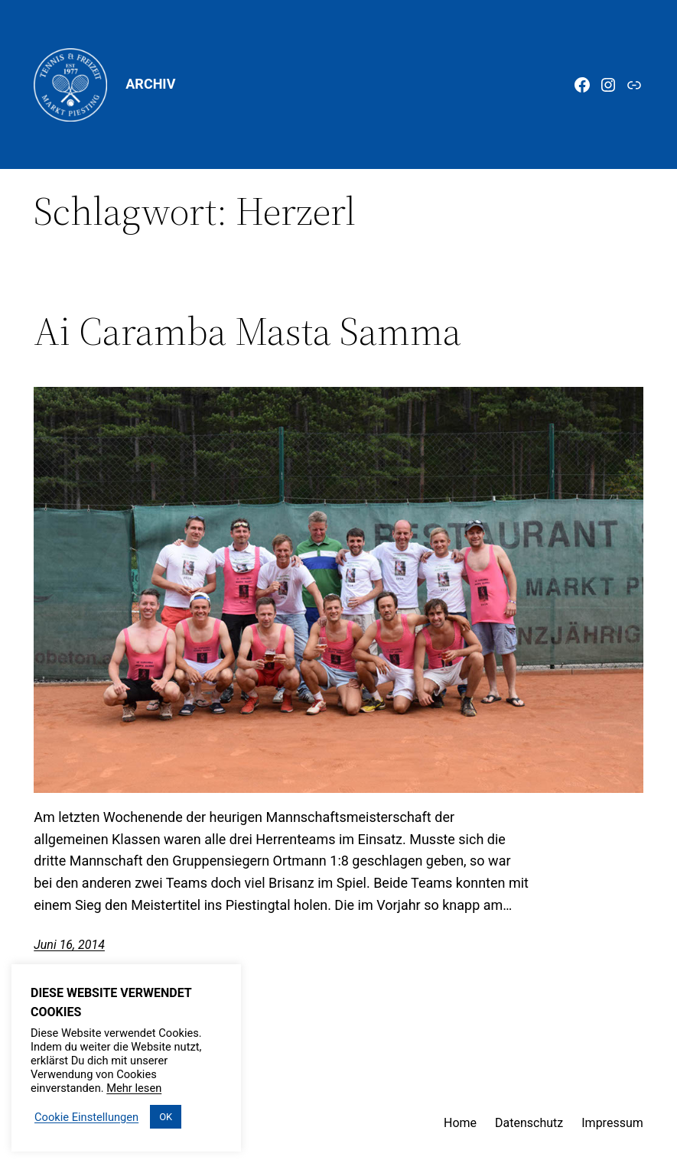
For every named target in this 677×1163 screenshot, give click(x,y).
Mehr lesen (133, 1088)
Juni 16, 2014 (69, 944)
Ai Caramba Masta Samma (247, 331)
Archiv (150, 84)
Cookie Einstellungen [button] (86, 1117)
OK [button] (165, 1116)
